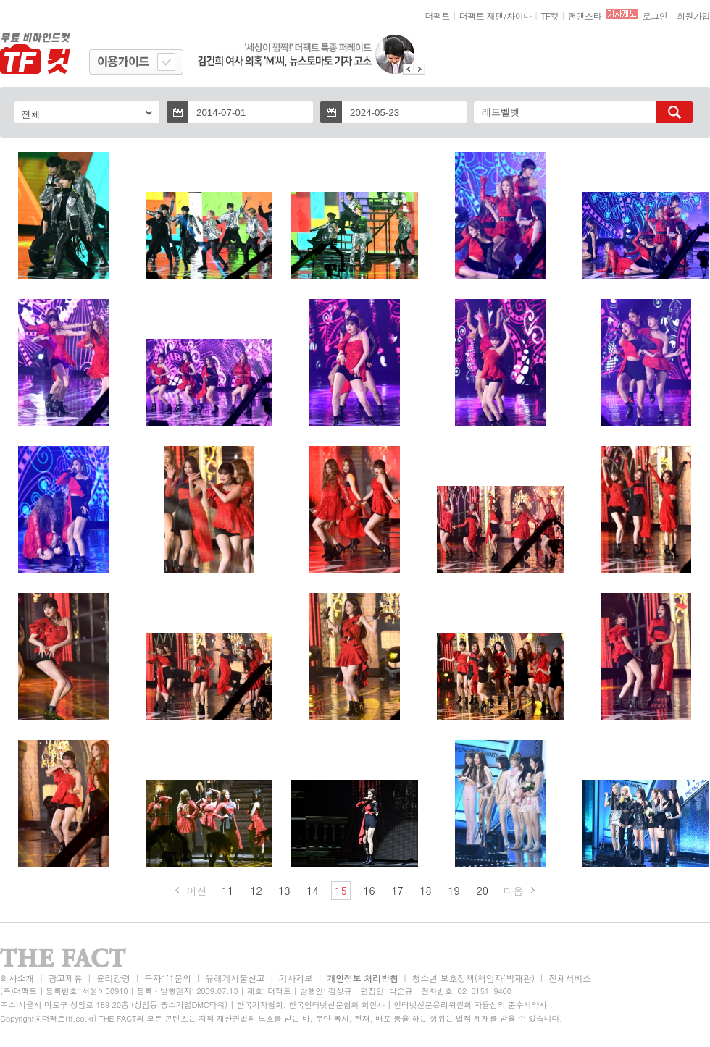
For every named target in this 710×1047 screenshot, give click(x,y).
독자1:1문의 (167, 978)
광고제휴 (65, 978)
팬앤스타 (584, 15)
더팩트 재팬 (481, 15)
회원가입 (693, 15)
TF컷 (549, 15)
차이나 (519, 15)
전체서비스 (569, 978)
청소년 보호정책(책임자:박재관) (473, 978)
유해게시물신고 (234, 978)
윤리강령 (113, 978)
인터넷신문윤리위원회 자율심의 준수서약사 (470, 1004)
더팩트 (438, 15)
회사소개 (17, 978)
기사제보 (296, 978)
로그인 (655, 15)
